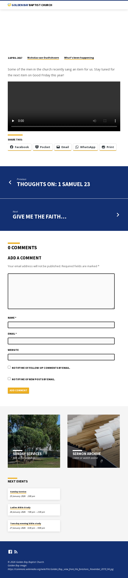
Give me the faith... (40, 216)
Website (13, 349)
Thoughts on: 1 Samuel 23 (53, 184)
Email (12, 333)
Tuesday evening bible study (25, 523)
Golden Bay (32, 5)
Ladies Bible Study (20, 507)
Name (12, 317)
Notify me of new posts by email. (33, 379)
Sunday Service (18, 491)
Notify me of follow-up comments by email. (41, 367)
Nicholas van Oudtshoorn (43, 57)
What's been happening (79, 57)
